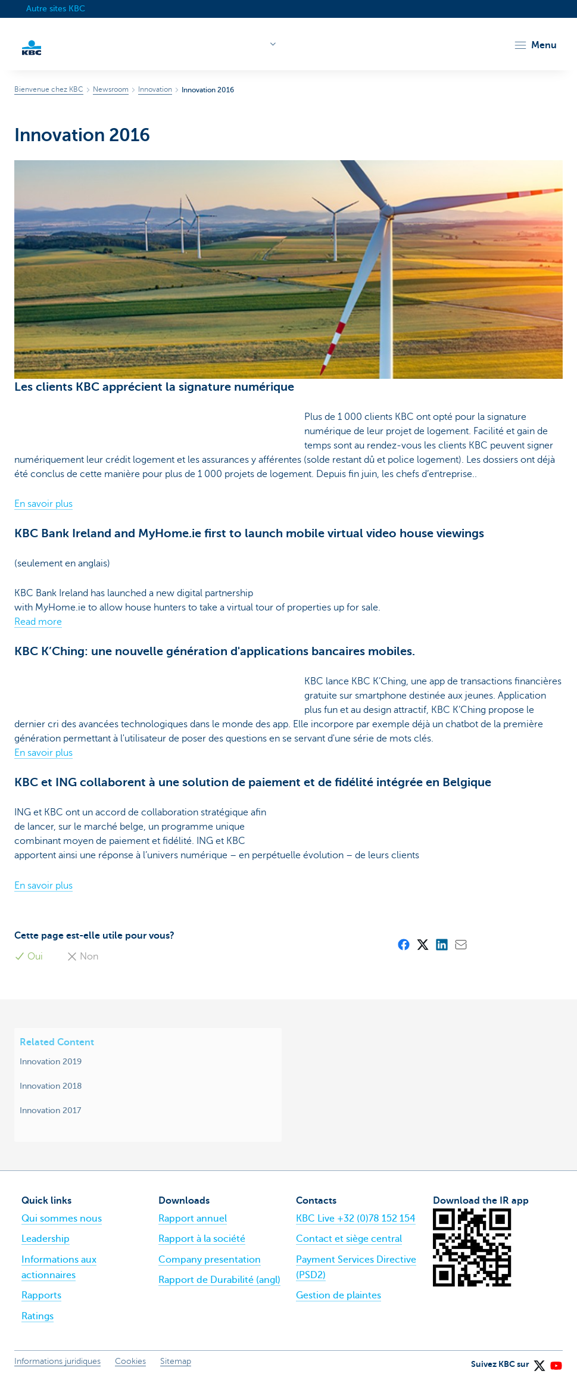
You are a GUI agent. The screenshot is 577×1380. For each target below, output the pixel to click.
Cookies (130, 1361)
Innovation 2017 (50, 1110)
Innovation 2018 (51, 1086)
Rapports (41, 1295)
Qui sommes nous (61, 1218)
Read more (38, 621)
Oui (28, 956)
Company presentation (209, 1259)
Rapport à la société (201, 1238)
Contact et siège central (349, 1238)
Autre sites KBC (55, 8)
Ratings (37, 1316)
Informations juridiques (57, 1361)
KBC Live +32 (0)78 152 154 (356, 1218)
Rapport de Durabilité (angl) (219, 1280)
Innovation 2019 (51, 1061)
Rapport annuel (192, 1218)
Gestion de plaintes (338, 1295)
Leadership (45, 1238)
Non (82, 956)
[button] (535, 45)
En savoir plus (43, 504)
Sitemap (175, 1361)
